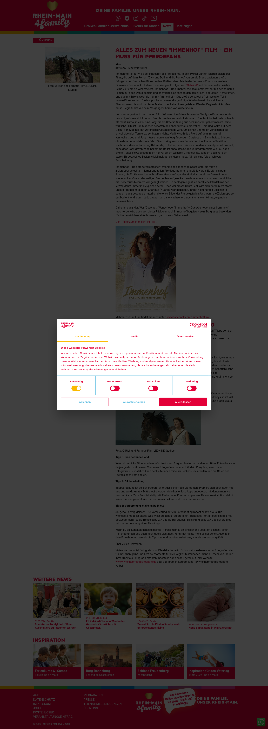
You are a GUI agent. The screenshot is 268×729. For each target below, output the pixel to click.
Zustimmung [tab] (83, 336)
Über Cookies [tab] (185, 336)
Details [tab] (134, 336)
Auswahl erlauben (134, 401)
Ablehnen (85, 401)
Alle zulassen (183, 401)
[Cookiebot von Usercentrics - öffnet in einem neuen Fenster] (192, 325)
